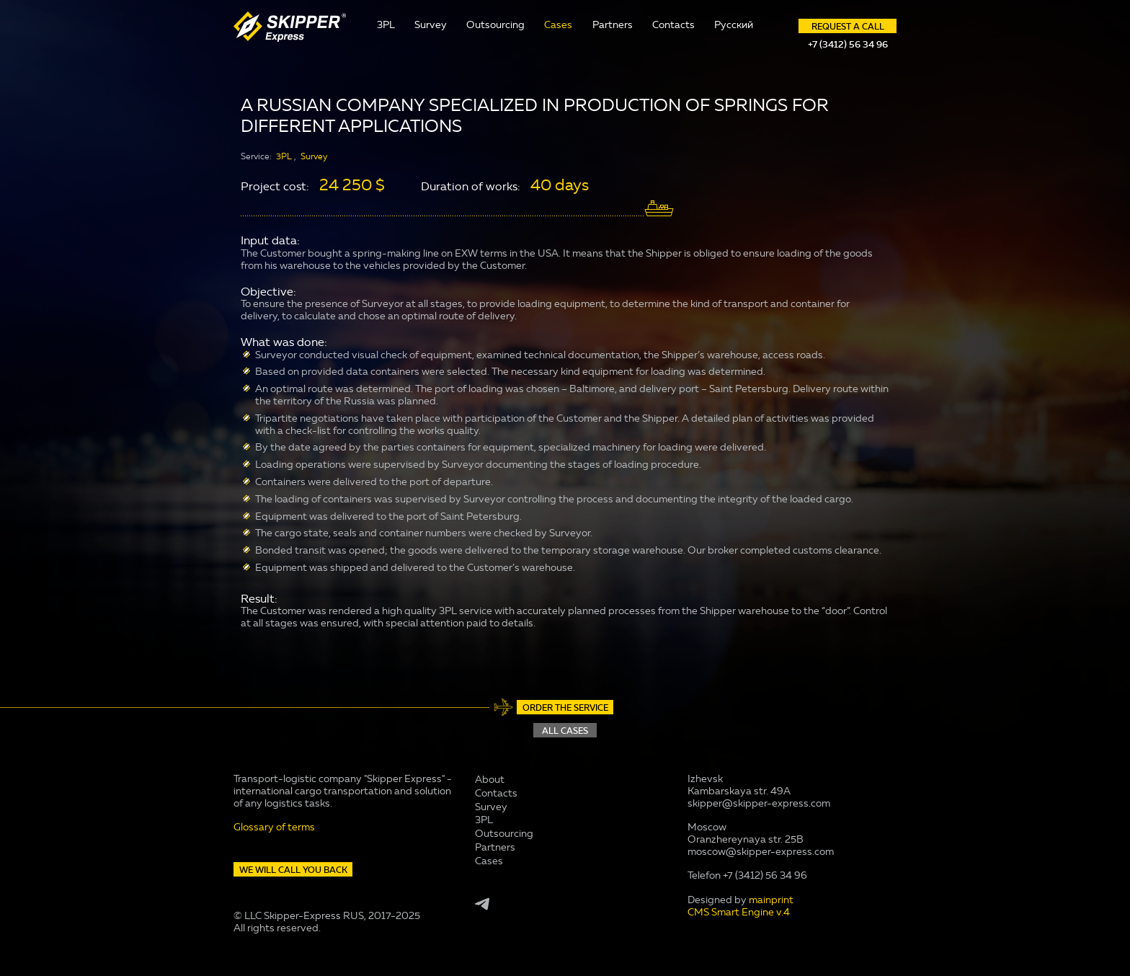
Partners (612, 25)
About (489, 779)
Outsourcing (495, 25)
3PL (386, 25)
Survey (430, 25)
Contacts (673, 25)
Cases (558, 25)
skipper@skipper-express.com (759, 803)
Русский (733, 25)
